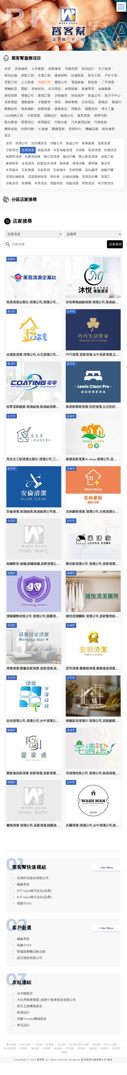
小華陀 (63, 1064)
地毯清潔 (43, 150)
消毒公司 (56, 143)
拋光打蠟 (69, 156)
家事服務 (88, 143)
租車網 (46, 1060)
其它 (7, 135)
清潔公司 (44, 82)
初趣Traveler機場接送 (31, 1030)
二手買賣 (107, 82)
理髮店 (76, 109)
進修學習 (88, 88)
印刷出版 (61, 122)
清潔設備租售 (15, 176)
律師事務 (71, 102)
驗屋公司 (67, 115)
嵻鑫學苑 (23, 896)
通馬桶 (93, 163)
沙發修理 (61, 95)
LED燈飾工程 (13, 115)
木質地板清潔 (62, 150)
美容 (58, 102)
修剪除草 (12, 163)
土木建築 (37, 68)
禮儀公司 (27, 95)
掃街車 (55, 176)
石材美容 (43, 170)
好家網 (104, 1060)
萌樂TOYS (24, 915)
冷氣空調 (71, 68)
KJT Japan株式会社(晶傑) (34, 902)
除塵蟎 (26, 183)
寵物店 (103, 102)
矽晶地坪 (77, 95)
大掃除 (80, 150)
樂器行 (116, 102)
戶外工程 (111, 75)
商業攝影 (27, 109)
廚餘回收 (56, 183)
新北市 (76, 209)
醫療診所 (10, 109)
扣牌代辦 (27, 129)
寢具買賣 (83, 115)
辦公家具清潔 (88, 156)
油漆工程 (107, 156)
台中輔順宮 (25, 1005)
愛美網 (81, 1060)
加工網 (61, 1056)
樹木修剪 (108, 129)
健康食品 (61, 109)
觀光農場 (10, 122)
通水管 (105, 163)
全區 (11, 209)
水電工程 (44, 75)
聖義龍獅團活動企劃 (31, 963)
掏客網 (116, 1060)
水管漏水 (12, 170)
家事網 (49, 1056)
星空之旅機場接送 (29, 1018)
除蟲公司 (94, 95)
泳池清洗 (28, 163)
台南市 (45, 216)
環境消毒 (78, 163)
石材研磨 (75, 170)
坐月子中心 (112, 95)
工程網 (38, 1056)
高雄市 (76, 216)
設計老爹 (25, 1056)
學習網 (70, 1060)
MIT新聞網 (10, 1060)
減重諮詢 (91, 109)
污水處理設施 (80, 122)
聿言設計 (23, 1037)
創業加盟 (44, 109)
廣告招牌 (10, 95)
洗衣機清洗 (39, 143)
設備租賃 (77, 75)
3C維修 (43, 129)
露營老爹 (11, 1056)
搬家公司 (61, 82)
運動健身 (27, 102)
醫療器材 (58, 129)
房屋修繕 (21, 68)
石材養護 (28, 170)
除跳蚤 (64, 163)
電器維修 (77, 82)
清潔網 (23, 1060)
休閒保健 (71, 88)
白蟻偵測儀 (71, 176)
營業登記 (27, 122)
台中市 (15, 216)
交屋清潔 (28, 150)
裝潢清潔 (94, 150)
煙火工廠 (107, 109)
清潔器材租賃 (37, 176)
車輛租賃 (10, 88)
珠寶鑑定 (44, 122)
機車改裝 (10, 129)
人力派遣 (27, 82)
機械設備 (91, 129)
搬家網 (35, 1060)
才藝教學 (44, 102)
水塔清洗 (40, 183)
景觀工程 (10, 82)
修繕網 (96, 1056)
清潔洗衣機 (90, 176)
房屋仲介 (75, 129)
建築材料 (61, 75)
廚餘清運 (72, 183)
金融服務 (104, 88)
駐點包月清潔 (46, 163)
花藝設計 (50, 115)
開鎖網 (93, 1060)
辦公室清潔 (52, 156)
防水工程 (94, 75)
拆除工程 (27, 75)
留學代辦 (100, 115)
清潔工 (105, 176)
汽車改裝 (100, 122)
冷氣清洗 (12, 183)
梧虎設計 (23, 1024)
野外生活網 (110, 1056)
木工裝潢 (104, 68)
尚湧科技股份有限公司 (33, 890)
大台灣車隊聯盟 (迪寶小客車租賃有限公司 (46, 1011)
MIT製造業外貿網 (79, 1056)
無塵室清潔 (14, 156)
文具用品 (88, 102)
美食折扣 (37, 88)
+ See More (105, 879)
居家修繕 (54, 68)
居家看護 (10, 102)
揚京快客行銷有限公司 (94, 1071)
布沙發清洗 (105, 183)
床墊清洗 (88, 183)
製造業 (92, 82)
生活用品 (54, 88)
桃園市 (106, 209)
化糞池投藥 (33, 156)
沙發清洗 (12, 150)
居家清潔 (104, 143)
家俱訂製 (44, 95)
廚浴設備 (10, 75)
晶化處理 (91, 170)
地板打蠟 (107, 170)
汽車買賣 (33, 115)
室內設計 (88, 68)
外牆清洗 (110, 150)
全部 (7, 68)
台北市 (45, 209)
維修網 (58, 1060)
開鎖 (24, 88)
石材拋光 (59, 170)
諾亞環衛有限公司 (29, 969)
